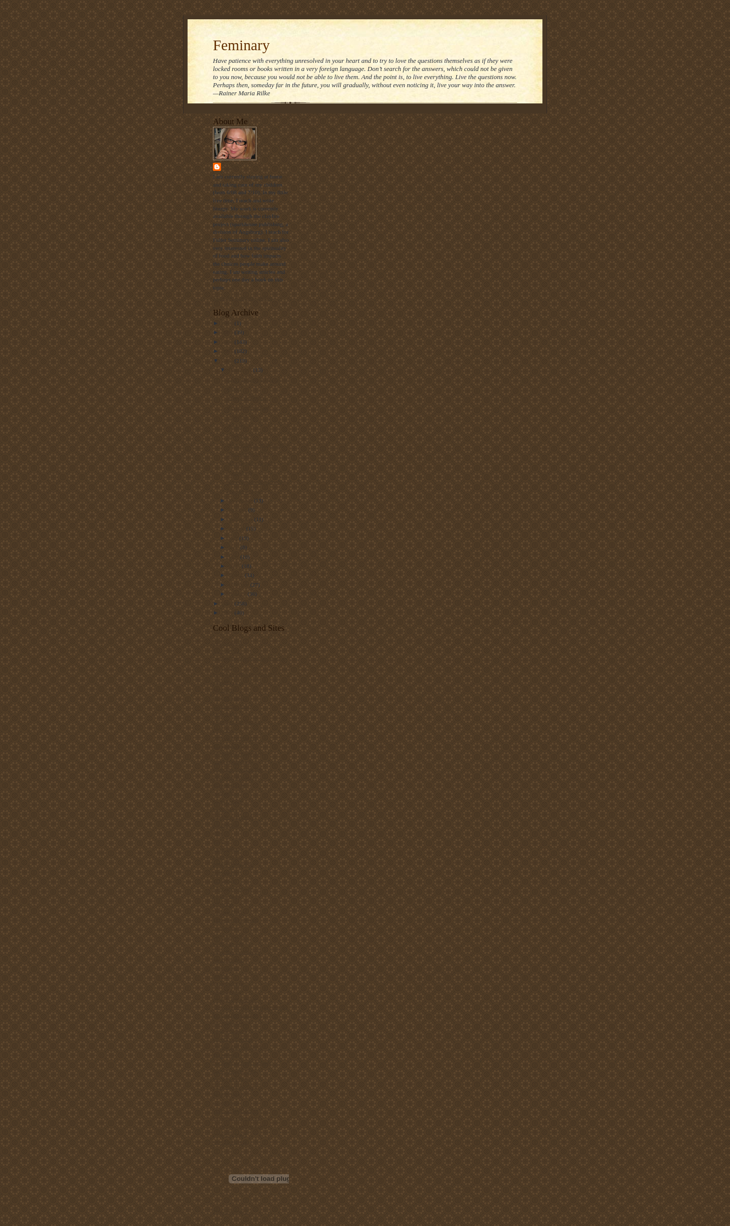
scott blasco (226, 967)
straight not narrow (234, 999)
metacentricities (231, 936)
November (241, 500)
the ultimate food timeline (242, 1063)
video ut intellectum (235, 1110)
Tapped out (239, 473)
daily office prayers (235, 738)
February (239, 585)
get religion (226, 825)
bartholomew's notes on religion (249, 658)
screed (220, 975)
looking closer (229, 912)
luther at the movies (235, 920)
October (238, 510)
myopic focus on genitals (255, 445)
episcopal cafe (229, 785)
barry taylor (226, 650)
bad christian (227, 642)
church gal (225, 714)
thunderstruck (228, 1094)
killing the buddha (233, 864)
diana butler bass (232, 762)
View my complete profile (242, 298)
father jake (225, 809)
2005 (228, 603)
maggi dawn (227, 928)
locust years (226, 896)
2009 (228, 332)
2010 (228, 323)
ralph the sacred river (237, 952)
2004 (228, 612)
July (234, 538)
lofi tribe (223, 904)
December (241, 370)
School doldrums (246, 397)
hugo (218, 841)
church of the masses (236, 721)
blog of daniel (228, 698)
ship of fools (227, 991)
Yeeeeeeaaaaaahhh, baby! (256, 482)
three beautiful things (237, 1087)
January (238, 594)
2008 (228, 342)
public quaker (228, 944)
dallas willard (228, 745)
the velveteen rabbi (234, 1071)
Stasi (231, 166)
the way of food (230, 1078)
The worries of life (248, 454)
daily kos (223, 730)
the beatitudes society (237, 1015)
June (234, 547)
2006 (228, 360)
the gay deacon (230, 1031)
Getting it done (244, 491)
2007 (228, 351)
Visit (230, 1211)
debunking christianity (238, 753)
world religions (230, 1142)
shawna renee (228, 983)
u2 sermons (226, 1102)
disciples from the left (238, 769)
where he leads (229, 1134)
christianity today (232, 706)
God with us (241, 416)
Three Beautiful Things (253, 379)
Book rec (237, 435)
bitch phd (223, 690)
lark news (224, 880)
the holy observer (232, 1039)
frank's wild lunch (233, 817)
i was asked (226, 849)
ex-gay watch (228, 801)
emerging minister (233, 777)
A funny (236, 426)
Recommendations (248, 407)
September (241, 519)
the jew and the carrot (237, 1047)
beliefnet (223, 666)
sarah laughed (228, 960)
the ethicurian (228, 1023)
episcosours (226, 793)
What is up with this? (251, 463)
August (237, 528)
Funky (234, 388)
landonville (225, 873)
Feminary (241, 45)
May (234, 557)
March (237, 575)
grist (218, 833)
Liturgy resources (232, 888)
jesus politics (227, 856)
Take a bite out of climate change (250, 1007)
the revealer (226, 1055)
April (235, 566)
